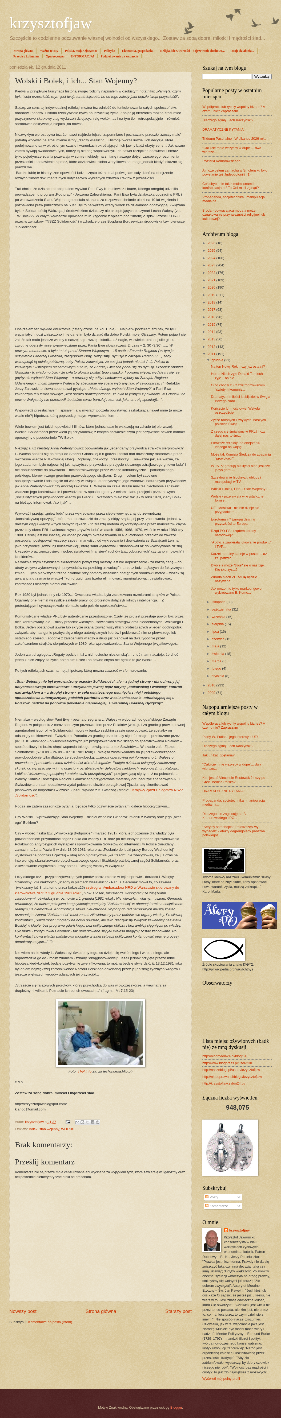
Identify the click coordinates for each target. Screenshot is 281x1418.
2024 (212, 258)
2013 (212, 339)
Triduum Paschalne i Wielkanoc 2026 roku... (235, 139)
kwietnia (218, 654)
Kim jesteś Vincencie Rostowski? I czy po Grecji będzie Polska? (233, 780)
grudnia (218, 360)
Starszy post (178, 1311)
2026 (212, 243)
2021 (212, 280)
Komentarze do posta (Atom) (50, 1322)
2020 (212, 287)
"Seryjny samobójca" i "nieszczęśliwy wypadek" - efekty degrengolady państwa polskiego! (233, 831)
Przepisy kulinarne (26, 56)
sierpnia (218, 624)
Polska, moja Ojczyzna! (81, 51)
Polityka (109, 51)
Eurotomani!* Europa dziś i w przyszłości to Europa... (233, 521)
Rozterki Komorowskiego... (222, 161)
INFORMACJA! (82, 56)
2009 (212, 693)
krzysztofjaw (50, 23)
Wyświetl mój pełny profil (221, 1379)
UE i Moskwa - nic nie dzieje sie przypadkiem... (235, 510)
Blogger (176, 1407)
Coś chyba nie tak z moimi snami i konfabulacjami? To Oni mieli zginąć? (230, 186)
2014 (212, 332)
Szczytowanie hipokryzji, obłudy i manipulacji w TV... (236, 479)
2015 (212, 325)
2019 (212, 295)
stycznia (218, 676)
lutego (217, 668)
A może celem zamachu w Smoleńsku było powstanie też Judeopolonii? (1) (234, 172)
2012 (212, 347)
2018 (212, 302)
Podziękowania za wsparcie (119, 56)
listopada (219, 602)
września (219, 617)
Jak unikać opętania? (218, 755)
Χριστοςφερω (55, 56)
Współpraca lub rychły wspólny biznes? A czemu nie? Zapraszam (233, 109)
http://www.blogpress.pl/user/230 (227, 1063)
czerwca (218, 639)
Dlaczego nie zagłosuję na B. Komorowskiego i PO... (224, 816)
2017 (212, 310)
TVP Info (84, 1071)
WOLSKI (67, 1129)
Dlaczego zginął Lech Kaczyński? (227, 120)
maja (216, 646)
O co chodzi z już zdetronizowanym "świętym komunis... (238, 387)
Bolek (33, 1129)
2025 (212, 250)
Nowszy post (23, 1311)
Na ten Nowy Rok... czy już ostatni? (238, 366)
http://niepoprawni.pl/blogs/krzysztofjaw (232, 1077)
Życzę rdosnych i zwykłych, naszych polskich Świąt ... (238, 422)
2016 (212, 317)
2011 (212, 354)
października (222, 609)
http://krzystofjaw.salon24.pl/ (223, 1083)
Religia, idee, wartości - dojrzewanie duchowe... (192, 51)
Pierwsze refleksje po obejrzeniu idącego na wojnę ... (235, 445)
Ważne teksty (49, 51)
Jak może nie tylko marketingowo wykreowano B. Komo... (236, 590)
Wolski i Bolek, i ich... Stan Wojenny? (239, 489)
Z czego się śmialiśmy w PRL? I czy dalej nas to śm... (238, 433)
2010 (212, 685)
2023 (212, 265)
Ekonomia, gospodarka (138, 51)
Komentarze (216, 1206)
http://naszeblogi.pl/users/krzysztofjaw (231, 1070)
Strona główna (23, 51)
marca (217, 661)
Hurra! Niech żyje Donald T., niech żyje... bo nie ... (237, 376)
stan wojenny (49, 1129)
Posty (211, 1197)
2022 (212, 273)
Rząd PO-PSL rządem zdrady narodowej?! (233, 533)
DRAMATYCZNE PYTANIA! (223, 129)
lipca (216, 632)
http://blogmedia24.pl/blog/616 (225, 1056)
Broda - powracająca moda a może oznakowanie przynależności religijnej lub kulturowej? (233, 214)
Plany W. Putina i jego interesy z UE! (230, 737)
